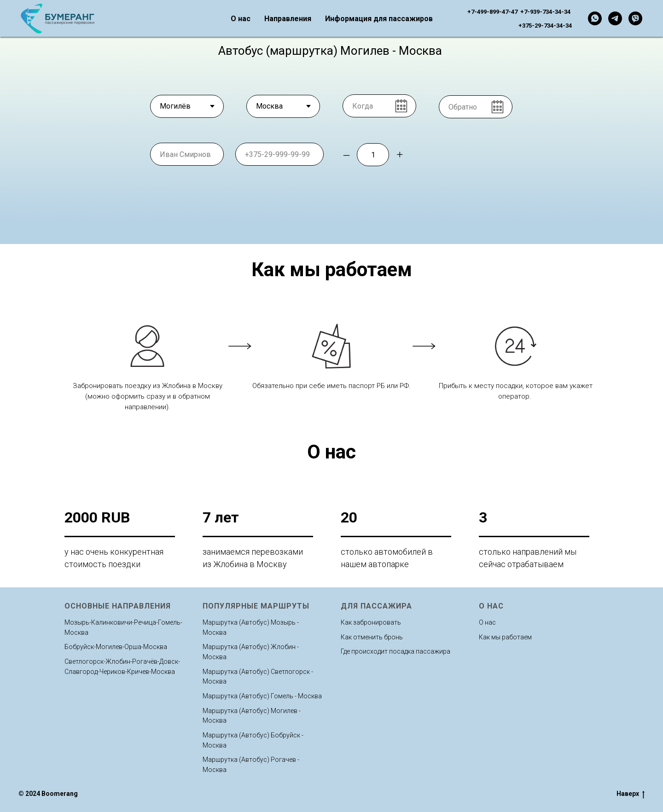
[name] (187, 154)
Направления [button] (287, 18)
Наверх (630, 794)
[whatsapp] (595, 18)
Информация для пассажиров (379, 18)
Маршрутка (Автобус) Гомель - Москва (262, 696)
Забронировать (466, 154)
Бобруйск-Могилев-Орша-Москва (115, 646)
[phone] (279, 154)
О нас (240, 18)
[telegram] (615, 18)
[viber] (635, 18)
